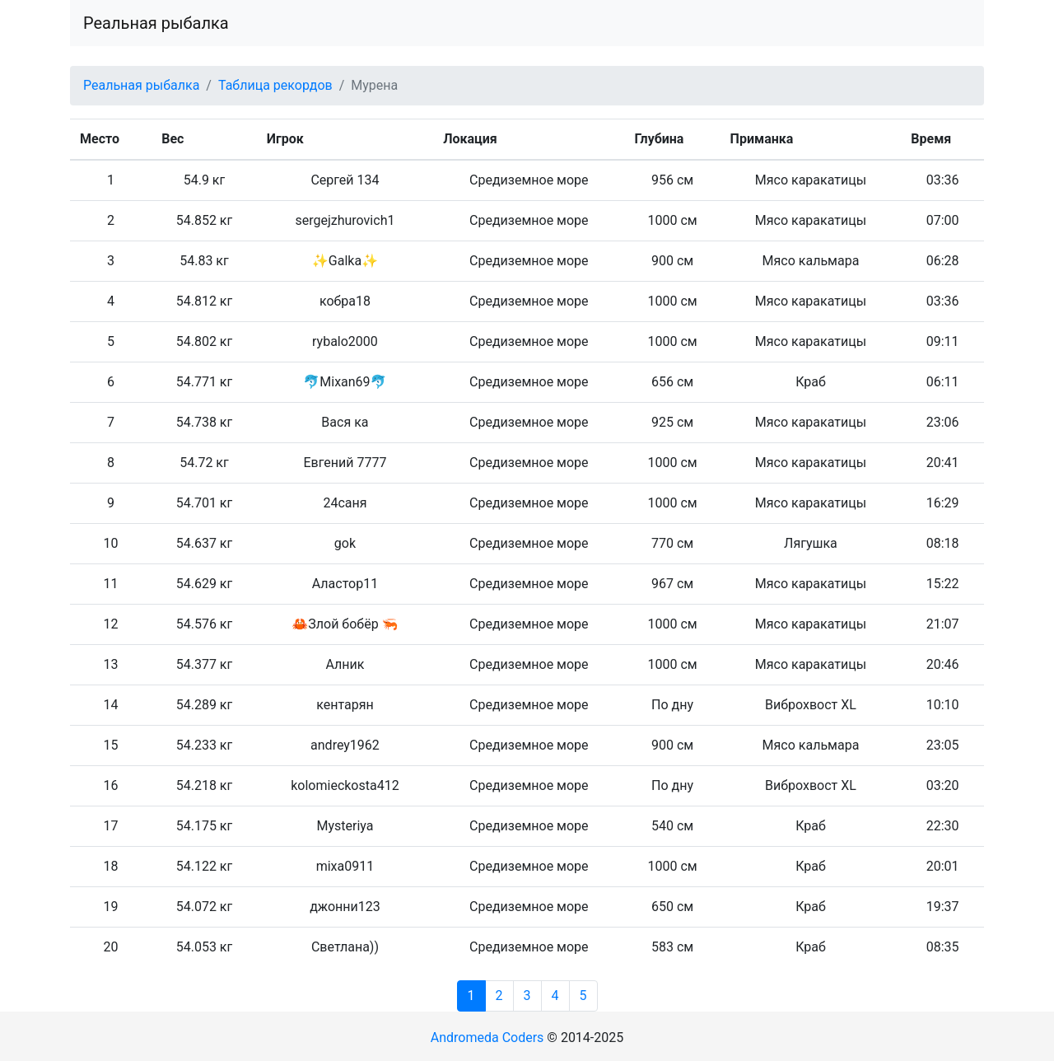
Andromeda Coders (487, 1037)
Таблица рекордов (275, 85)
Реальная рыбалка (156, 23)
